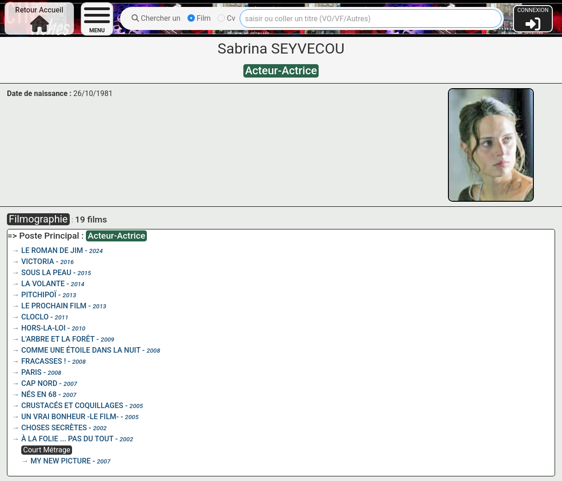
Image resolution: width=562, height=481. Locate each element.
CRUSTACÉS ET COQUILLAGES (72, 405)
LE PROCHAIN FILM (53, 305)
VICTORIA (37, 261)
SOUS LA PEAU (46, 272)
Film (199, 18)
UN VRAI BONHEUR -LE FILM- (70, 416)
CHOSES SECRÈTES (54, 427)
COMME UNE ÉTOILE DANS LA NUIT (80, 350)
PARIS (31, 372)
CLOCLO (34, 317)
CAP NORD (39, 383)
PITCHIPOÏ (38, 294)
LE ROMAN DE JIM (52, 250)
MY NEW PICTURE (60, 461)
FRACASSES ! (43, 361)
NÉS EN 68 (39, 394)
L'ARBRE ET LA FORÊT (58, 339)
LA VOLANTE (43, 283)
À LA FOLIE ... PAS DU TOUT (67, 438)
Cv (226, 18)
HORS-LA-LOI (43, 328)
